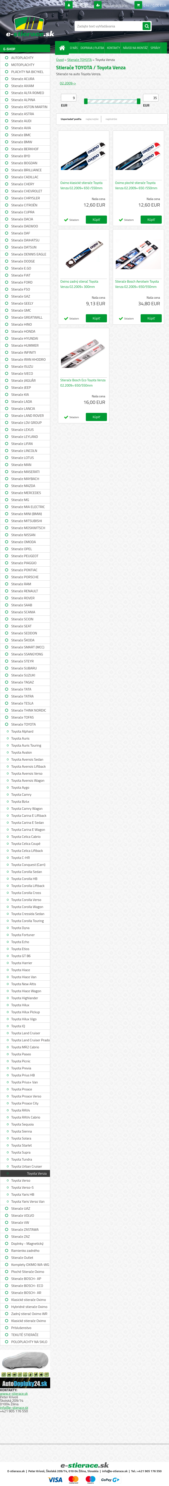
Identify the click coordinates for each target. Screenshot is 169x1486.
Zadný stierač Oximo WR (29, 1313)
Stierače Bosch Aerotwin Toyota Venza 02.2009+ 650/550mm (137, 284)
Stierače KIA (20, 394)
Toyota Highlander (24, 998)
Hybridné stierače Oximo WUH (29, 1307)
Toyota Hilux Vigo (24, 1019)
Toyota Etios (20, 948)
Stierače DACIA (22, 219)
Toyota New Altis (23, 984)
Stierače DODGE (23, 261)
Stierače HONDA (23, 331)
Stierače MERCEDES (26, 492)
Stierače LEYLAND (24, 436)
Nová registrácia (115, 5)
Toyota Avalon (21, 752)
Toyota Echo (20, 941)
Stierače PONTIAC (24, 570)
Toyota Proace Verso (26, 1096)
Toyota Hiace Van (24, 976)
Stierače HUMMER (25, 345)
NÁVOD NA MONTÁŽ (135, 48)
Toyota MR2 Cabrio (25, 1047)
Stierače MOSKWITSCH (28, 527)
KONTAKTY (113, 48)
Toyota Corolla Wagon (27, 906)
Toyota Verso (20, 1180)
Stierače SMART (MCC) (27, 647)
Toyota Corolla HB (24, 878)
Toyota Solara (21, 1138)
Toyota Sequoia (22, 1124)
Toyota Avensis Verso (26, 773)
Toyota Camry (21, 794)
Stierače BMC (21, 134)
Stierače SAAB (21, 605)
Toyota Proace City (25, 1103)
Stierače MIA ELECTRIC (28, 506)
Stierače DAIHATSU (25, 240)
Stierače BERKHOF (25, 149)
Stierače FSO (20, 289)
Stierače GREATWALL (26, 317)
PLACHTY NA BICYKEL (27, 71)
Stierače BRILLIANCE (26, 170)
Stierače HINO (21, 324)
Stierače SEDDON (24, 633)
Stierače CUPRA (23, 212)
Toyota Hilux (20, 1005)
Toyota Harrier (21, 962)
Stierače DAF (20, 233)
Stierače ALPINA (23, 99)
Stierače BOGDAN (24, 163)
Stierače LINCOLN (24, 450)
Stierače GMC (21, 310)
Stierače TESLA (22, 703)
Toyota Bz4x (20, 801)
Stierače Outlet (22, 1257)
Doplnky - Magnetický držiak (27, 1244)
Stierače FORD (22, 282)
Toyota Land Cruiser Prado (30, 1040)
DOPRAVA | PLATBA (92, 48)
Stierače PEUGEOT (25, 555)
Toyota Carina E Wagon (28, 829)
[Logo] (30, 26)
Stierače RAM (21, 584)
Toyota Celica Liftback (27, 850)
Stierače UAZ (20, 1208)
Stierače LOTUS (22, 457)
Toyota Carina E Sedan (27, 822)
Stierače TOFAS (22, 717)
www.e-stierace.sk (14, 1393)
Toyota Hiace (20, 969)
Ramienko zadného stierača (25, 1251)
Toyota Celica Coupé (25, 843)
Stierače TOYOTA (23, 724)
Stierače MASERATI (25, 471)
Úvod (60, 59)
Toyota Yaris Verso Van (27, 1201)
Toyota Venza (37, 1173)
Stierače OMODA (23, 541)
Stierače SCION (22, 619)
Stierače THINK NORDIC (28, 710)
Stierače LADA (21, 401)
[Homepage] (63, 47)
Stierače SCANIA (23, 612)
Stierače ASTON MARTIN (29, 106)
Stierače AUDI (21, 120)
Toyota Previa (21, 1068)
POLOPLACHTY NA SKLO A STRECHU (29, 1342)
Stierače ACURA (22, 78)
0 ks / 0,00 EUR (154, 5)
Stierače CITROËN (24, 205)
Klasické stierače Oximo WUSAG (28, 1321)
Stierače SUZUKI (23, 675)
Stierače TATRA (22, 696)
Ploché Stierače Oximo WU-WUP (27, 1272)
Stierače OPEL (21, 548)
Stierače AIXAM (22, 85)
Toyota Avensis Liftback (28, 766)
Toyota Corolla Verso (26, 899)
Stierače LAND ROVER (27, 415)
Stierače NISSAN (23, 534)
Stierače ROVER (23, 598)
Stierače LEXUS (22, 429)
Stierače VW (20, 1222)
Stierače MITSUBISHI (26, 520)
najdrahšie (111, 119)
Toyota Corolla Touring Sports (27, 921)
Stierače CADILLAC (25, 177)
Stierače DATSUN (24, 247)
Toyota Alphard (22, 731)
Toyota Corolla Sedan (26, 871)
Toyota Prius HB (23, 1075)
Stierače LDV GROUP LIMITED (26, 423)
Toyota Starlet (21, 1145)
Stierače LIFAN (22, 443)
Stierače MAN (21, 464)
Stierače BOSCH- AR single (26, 1293)
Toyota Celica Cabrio (25, 836)
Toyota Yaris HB (22, 1194)
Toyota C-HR (20, 857)
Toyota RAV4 (20, 1110)
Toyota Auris (20, 738)
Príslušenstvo (21, 1327)
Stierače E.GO (21, 268)
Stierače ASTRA (22, 113)
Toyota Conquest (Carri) (28, 864)
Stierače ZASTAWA (25, 1229)
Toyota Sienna (21, 1131)
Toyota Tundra (21, 1159)
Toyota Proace (21, 1089)
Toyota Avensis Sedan (27, 759)
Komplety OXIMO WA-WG (30, 1264)
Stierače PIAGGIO (24, 563)
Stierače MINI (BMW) (26, 513)
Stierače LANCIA (23, 408)
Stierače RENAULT (24, 591)
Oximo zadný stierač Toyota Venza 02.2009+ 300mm (79, 284)
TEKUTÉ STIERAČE (25, 1334)
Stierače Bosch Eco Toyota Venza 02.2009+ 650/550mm (83, 383)
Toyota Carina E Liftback (28, 815)
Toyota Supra (21, 1152)
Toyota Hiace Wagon (26, 991)
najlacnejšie (92, 119)
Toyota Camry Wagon (26, 808)
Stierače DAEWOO (24, 226)
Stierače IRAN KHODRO (28, 359)
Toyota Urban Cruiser (26, 1166)
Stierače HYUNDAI (24, 338)
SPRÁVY (155, 48)
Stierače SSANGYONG (27, 654)
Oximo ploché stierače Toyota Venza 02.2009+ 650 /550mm (136, 185)
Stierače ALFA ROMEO (27, 92)
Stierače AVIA (21, 127)
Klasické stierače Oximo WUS (28, 1300)
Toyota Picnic (20, 1061)
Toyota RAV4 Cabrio (25, 1117)
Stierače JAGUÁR (23, 380)
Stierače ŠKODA (22, 640)
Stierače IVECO (22, 373)
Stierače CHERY (22, 184)
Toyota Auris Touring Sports (26, 746)
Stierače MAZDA (23, 485)
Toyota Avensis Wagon (27, 780)
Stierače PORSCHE (25, 577)
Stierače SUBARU (24, 668)
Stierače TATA (21, 689)
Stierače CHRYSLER (25, 198)
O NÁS (74, 48)
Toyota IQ (18, 1026)
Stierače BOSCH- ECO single (27, 1286)
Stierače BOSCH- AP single (26, 1279)
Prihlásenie (83, 5)
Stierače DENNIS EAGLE (28, 254)
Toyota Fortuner (23, 934)
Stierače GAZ (20, 296)
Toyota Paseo (21, 1054)
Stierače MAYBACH (25, 478)
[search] (147, 26)
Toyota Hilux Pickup (25, 1012)
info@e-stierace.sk (14, 1407)
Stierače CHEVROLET (26, 191)
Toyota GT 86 (21, 955)
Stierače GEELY (22, 303)
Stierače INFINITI (23, 352)
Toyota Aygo (20, 787)
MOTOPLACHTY (22, 64)
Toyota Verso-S (22, 1187)
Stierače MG (20, 499)
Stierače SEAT (21, 626)
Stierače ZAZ (20, 1236)
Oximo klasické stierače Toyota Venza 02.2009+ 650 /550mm (81, 185)
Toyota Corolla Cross (26, 892)
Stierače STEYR (22, 661)
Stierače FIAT (20, 275)
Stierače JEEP (21, 387)
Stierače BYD (20, 156)
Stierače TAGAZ (22, 682)
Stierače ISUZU (22, 366)
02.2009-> (68, 83)
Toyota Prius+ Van (24, 1082)
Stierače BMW (21, 141)
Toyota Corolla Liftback (27, 885)
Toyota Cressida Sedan (27, 913)
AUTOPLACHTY (22, 57)
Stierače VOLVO (22, 1215)
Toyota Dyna (20, 927)
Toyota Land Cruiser (25, 1033)
